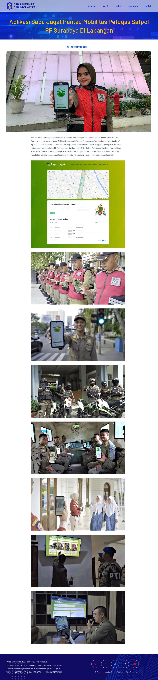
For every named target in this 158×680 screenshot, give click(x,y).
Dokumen (133, 5)
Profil (105, 5)
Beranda (91, 5)
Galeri (119, 5)
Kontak (148, 5)
